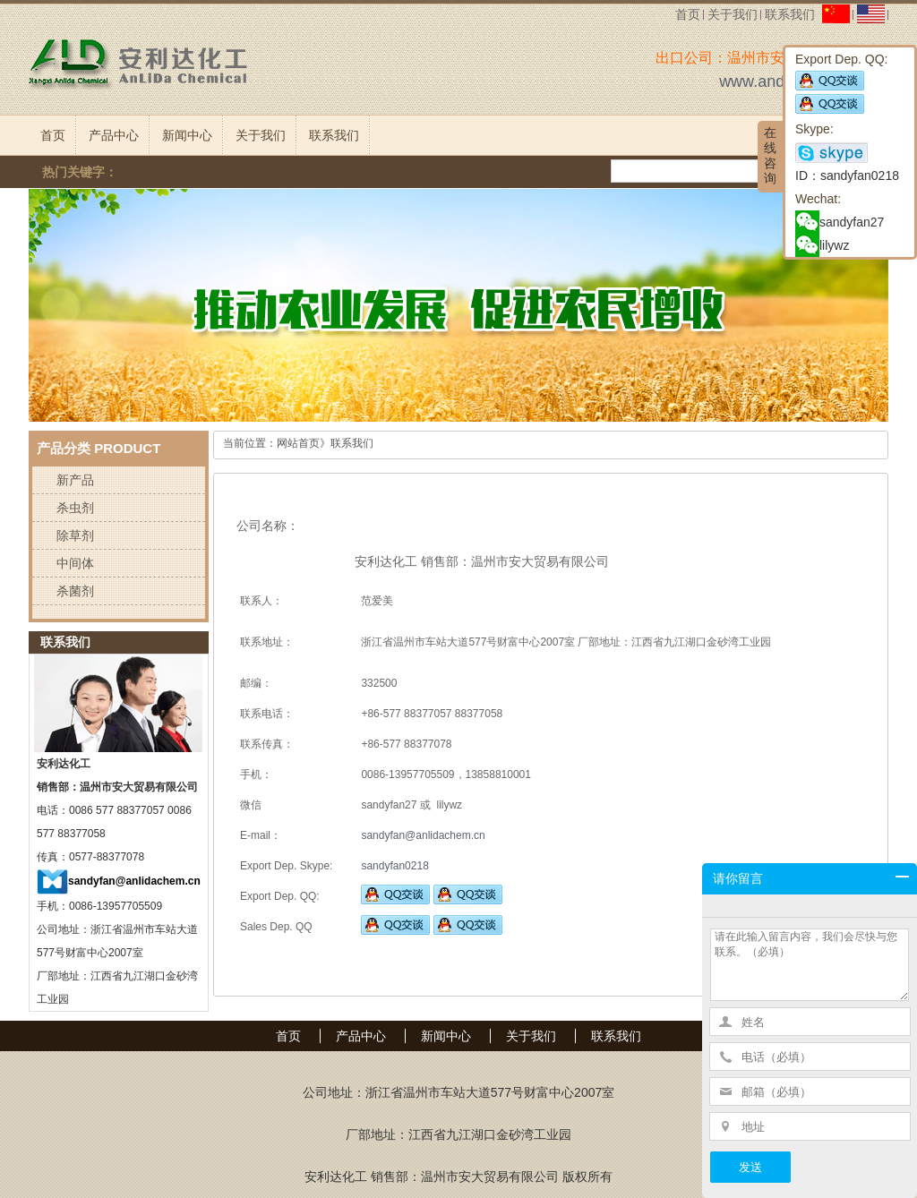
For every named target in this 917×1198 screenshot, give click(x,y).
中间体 (75, 563)
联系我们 (790, 14)
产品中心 (114, 135)
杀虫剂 (75, 508)
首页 (687, 14)
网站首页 (298, 443)
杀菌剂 (75, 591)
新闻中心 (187, 135)
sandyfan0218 (394, 866)
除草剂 (75, 535)
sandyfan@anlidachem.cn (134, 881)
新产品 (75, 480)
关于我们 (732, 14)
